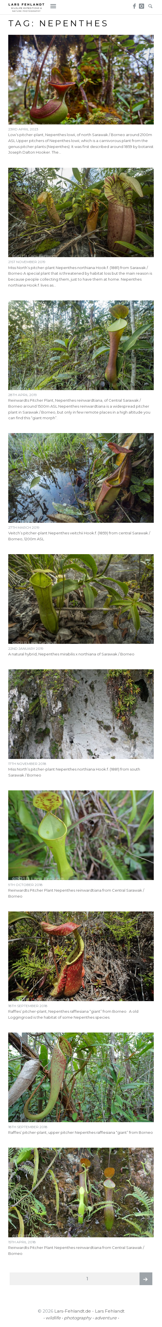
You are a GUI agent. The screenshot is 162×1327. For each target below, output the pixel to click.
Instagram (142, 4)
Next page (146, 1278)
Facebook (133, 4)
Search (150, 4)
